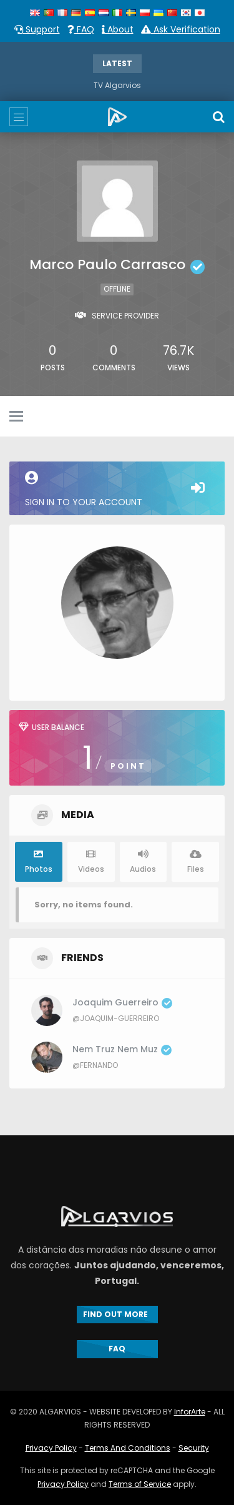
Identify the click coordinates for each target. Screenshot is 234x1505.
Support (37, 29)
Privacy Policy (51, 1448)
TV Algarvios (117, 85)
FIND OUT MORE (117, 1314)
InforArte (189, 1411)
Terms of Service (140, 1484)
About (118, 29)
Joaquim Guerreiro (122, 1002)
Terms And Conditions (127, 1448)
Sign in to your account (117, 489)
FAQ (80, 29)
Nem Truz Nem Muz (122, 1049)
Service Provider (125, 315)
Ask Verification (180, 29)
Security (193, 1448)
